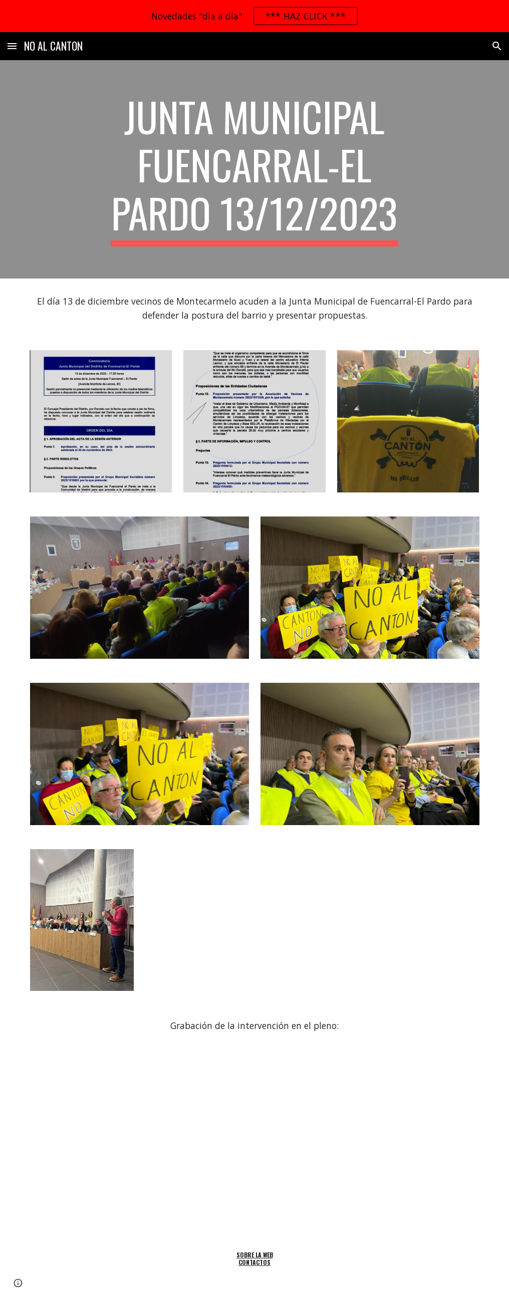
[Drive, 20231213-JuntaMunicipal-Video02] (254, 1142)
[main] (254, 169)
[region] (254, 16)
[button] (12, 46)
